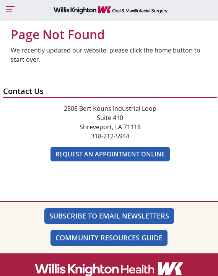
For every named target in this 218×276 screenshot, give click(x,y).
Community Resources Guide (109, 237)
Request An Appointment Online (110, 154)
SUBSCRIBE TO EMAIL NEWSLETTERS (109, 215)
